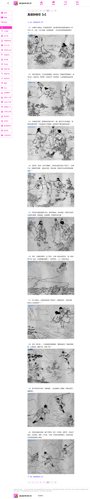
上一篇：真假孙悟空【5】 (36, 22)
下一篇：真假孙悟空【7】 (36, 477)
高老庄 (6, 121)
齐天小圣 (7, 45)
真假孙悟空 (7, 126)
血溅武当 (7, 55)
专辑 (2, 27)
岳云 (5, 88)
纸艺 (5, 22)
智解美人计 (7, 107)
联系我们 (40, 495)
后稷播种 (7, 92)
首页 (41, 3)
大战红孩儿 (7, 135)
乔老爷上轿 (7, 50)
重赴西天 (7, 116)
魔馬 (5, 83)
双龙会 (6, 64)
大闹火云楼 (7, 111)
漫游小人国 (7, 97)
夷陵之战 (7, 74)
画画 (5, 17)
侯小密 (6, 36)
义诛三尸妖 (7, 102)
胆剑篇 (6, 59)
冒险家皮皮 (7, 40)
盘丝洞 (6, 130)
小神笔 (6, 31)
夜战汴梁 (7, 69)
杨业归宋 (7, 78)
